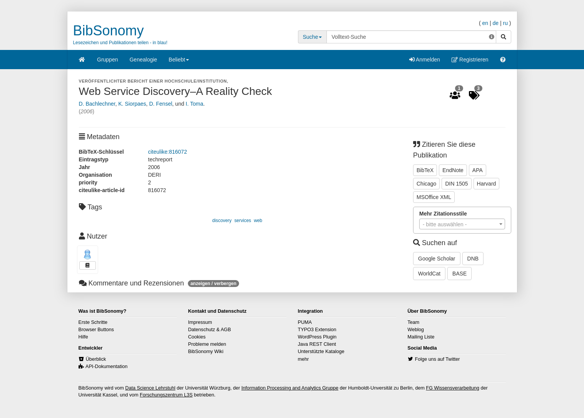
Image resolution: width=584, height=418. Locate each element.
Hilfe (83, 337)
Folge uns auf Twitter (437, 359)
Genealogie (143, 59)
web (258, 220)
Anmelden (424, 59)
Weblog (416, 329)
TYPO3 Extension (317, 329)
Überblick (96, 359)
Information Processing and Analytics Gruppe (289, 388)
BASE (459, 273)
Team (414, 322)
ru (505, 23)
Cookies (197, 337)
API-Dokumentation (106, 366)
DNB (473, 258)
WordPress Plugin (317, 337)
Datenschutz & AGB (209, 329)
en (485, 23)
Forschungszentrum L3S (166, 395)
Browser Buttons (96, 329)
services (242, 220)
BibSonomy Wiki (206, 351)
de (495, 23)
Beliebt (179, 62)
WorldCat (429, 273)
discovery (221, 220)
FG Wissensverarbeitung (452, 388)
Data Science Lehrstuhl (150, 388)
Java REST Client (317, 344)
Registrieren (470, 59)
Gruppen (107, 59)
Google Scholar (436, 258)
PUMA (305, 322)
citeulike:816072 (167, 152)
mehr (303, 359)
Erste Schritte (93, 322)
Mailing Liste (421, 337)
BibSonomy (108, 30)
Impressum (200, 322)
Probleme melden (207, 344)
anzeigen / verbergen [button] (213, 283)
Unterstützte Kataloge (321, 351)
